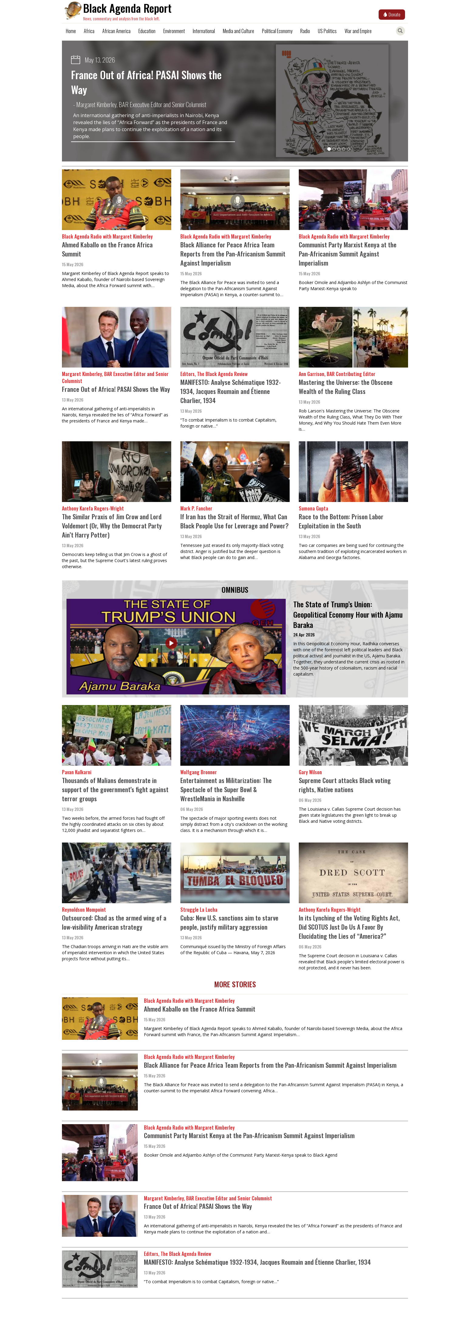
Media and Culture (238, 31)
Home (71, 31)
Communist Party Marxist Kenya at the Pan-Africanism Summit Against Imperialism (348, 253)
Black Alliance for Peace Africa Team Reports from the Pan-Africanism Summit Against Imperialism (232, 253)
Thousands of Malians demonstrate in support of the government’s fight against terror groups (115, 789)
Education (146, 31)
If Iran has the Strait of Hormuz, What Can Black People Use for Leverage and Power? (234, 521)
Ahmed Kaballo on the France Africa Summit (107, 249)
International (204, 31)
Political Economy (277, 31)
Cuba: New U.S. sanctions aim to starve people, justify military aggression (229, 922)
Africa (89, 31)
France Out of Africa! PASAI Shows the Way (146, 82)
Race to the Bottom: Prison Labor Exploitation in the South (341, 521)
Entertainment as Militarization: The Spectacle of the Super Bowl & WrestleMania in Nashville (226, 789)
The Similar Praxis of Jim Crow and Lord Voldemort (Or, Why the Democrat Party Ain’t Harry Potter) (112, 525)
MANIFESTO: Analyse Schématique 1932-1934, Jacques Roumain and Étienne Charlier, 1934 (230, 391)
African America (116, 31)
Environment (174, 31)
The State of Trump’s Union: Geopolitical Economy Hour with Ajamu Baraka (348, 614)
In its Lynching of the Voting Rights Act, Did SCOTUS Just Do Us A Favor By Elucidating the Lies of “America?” (349, 927)
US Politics (327, 31)
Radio (305, 31)
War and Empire (358, 31)
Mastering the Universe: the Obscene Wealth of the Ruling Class (346, 386)
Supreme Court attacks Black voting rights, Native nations (345, 784)
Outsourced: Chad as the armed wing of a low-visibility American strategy (114, 922)
